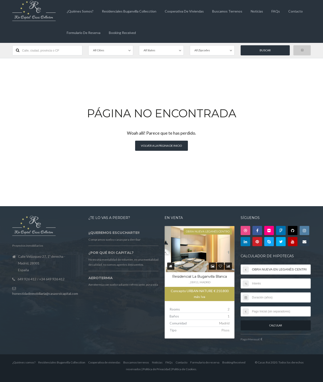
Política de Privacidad (156, 369)
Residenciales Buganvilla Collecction (129, 11)
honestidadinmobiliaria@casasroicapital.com (45, 293)
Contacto (295, 11)
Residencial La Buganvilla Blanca (199, 276)
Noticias (257, 11)
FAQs (275, 11)
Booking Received (122, 33)
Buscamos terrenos (227, 11)
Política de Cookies (184, 369)
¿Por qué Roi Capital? (111, 252)
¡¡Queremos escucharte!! (113, 232)
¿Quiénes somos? (80, 11)
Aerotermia (100, 277)
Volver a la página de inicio (161, 145)
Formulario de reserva (83, 33)
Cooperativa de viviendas (184, 11)
